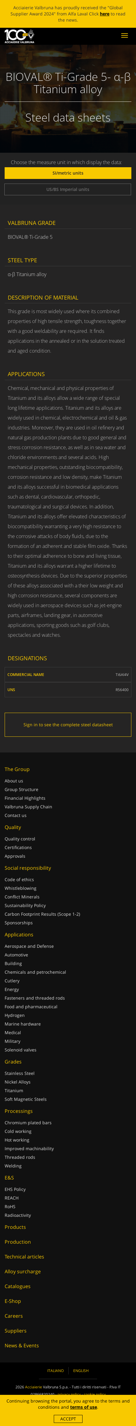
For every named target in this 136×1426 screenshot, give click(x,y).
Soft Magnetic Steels (26, 1099)
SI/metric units (68, 173)
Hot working (17, 1140)
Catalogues (18, 1286)
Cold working (18, 1131)
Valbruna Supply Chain (28, 807)
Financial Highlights (25, 798)
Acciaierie (33, 1387)
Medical (13, 1032)
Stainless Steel (20, 1073)
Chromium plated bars (28, 1122)
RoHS (10, 1206)
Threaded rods (20, 1157)
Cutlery (12, 981)
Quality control (20, 839)
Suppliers (16, 1330)
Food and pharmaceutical (31, 1006)
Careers (14, 1315)
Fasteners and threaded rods (35, 998)
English (81, 1370)
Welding (13, 1166)
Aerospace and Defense (29, 946)
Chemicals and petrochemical (35, 972)
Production (18, 1241)
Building (13, 963)
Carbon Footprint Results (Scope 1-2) (42, 914)
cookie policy (95, 1394)
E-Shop (13, 1301)
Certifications (18, 847)
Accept (68, 1419)
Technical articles (24, 1256)
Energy (12, 989)
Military (12, 1041)
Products (15, 1227)
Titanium (14, 1090)
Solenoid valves (20, 1050)
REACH (12, 1198)
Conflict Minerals (22, 897)
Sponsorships (19, 923)
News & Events (22, 1345)
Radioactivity (18, 1215)
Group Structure (21, 789)
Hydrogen (15, 1015)
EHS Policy (15, 1189)
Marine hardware (23, 1024)
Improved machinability (29, 1148)
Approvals (15, 856)
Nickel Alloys (18, 1082)
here (104, 14)
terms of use (83, 1407)
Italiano (55, 1370)
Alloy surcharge (23, 1271)
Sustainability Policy (25, 905)
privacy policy (69, 1394)
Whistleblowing (20, 888)
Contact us (16, 815)
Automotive (16, 955)
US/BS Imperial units (67, 189)
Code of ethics (19, 879)
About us (14, 781)
